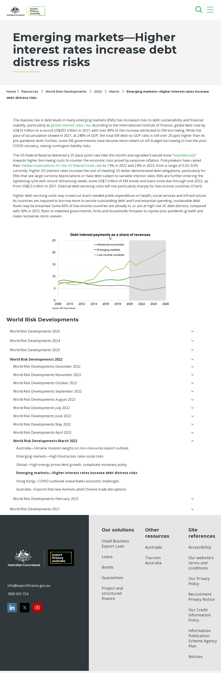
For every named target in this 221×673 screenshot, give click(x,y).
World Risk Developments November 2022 (47, 375)
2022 (98, 91)
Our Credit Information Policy (199, 617)
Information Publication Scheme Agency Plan (202, 640)
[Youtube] (37, 609)
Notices (195, 658)
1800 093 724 (17, 596)
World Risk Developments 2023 (35, 350)
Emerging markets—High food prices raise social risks (59, 458)
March (114, 91)
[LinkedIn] (12, 609)
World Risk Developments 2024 (35, 341)
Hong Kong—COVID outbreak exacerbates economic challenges (67, 483)
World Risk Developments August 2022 (44, 400)
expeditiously (184, 155)
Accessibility (199, 549)
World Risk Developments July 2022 (41, 409)
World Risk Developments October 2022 (45, 383)
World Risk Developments (66, 91)
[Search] (198, 9)
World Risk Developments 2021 (35, 511)
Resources (29, 91)
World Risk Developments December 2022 (46, 367)
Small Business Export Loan (115, 546)
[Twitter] (24, 609)
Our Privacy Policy (199, 583)
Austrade (153, 549)
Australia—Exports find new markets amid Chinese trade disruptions (71, 491)
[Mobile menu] (211, 10)
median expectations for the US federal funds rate (61, 165)
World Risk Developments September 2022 (47, 392)
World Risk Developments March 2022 (45, 442)
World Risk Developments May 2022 (42, 425)
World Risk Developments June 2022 (42, 417)
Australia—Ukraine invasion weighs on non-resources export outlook (72, 449)
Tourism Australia (153, 562)
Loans (107, 558)
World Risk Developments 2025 (35, 331)
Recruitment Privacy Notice (201, 599)
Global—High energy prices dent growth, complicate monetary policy (71, 466)
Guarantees (112, 579)
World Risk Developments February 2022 (46, 500)
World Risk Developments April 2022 (42, 434)
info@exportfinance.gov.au (28, 587)
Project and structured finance (112, 595)
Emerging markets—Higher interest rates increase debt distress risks (76, 474)
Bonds (107, 569)
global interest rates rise (71, 125)
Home (11, 91)
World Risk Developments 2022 (36, 359)
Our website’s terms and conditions (201, 565)
